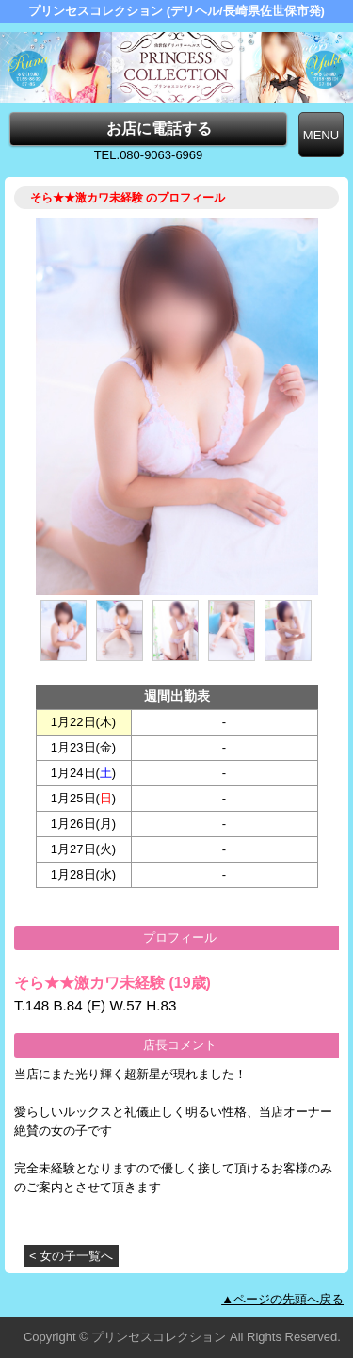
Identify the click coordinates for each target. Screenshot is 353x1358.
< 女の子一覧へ (71, 1256)
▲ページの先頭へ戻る (282, 1299)
